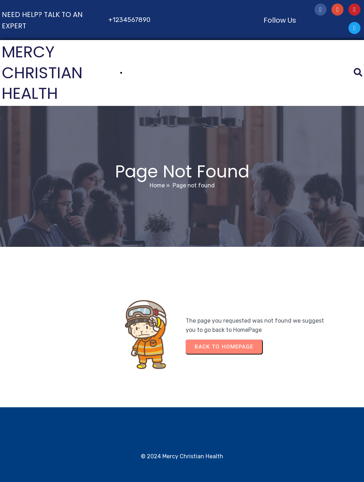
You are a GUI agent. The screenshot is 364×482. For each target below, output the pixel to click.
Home (157, 185)
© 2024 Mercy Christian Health (182, 456)
